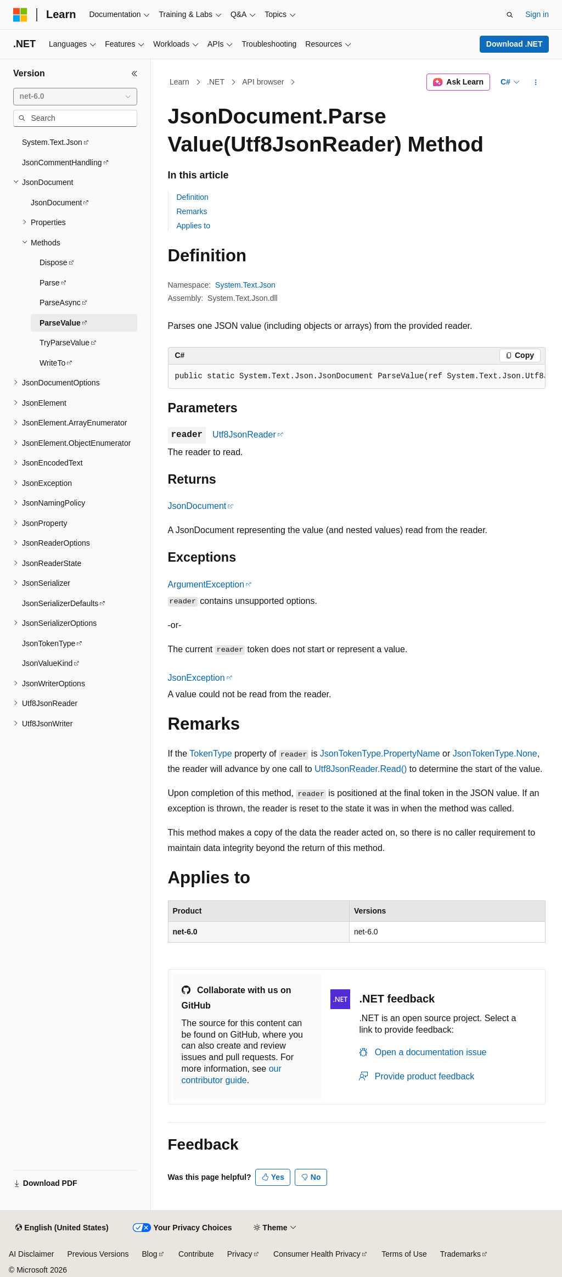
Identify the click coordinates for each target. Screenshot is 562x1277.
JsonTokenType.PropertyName (380, 753)
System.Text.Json (245, 285)
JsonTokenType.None (495, 753)
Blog (150, 1254)
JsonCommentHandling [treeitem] (62, 162)
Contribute (196, 1254)
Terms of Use (403, 1254)
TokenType (210, 753)
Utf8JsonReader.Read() (360, 769)
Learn (179, 81)
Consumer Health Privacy (317, 1254)
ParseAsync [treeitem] (60, 302)
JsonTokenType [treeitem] (48, 643)
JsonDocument (197, 506)
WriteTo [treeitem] (52, 363)
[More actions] (535, 82)
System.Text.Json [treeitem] (52, 142)
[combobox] (75, 96)
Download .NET (514, 44)
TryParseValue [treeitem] (64, 342)
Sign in (537, 14)
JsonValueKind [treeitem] (47, 663)
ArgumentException (206, 584)
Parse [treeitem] (50, 282)
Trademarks (460, 1254)
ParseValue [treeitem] (60, 322)
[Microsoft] (20, 15)
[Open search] (510, 15)
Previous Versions (97, 1254)
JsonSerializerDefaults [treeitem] (60, 603)
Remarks (192, 211)
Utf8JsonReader (244, 434)
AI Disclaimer (31, 1254)
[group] (357, 377)
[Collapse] (134, 73)
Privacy (239, 1254)
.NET (215, 81)
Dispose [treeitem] (54, 262)
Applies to (193, 225)
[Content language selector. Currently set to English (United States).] (62, 1228)
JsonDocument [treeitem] (56, 202)
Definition (193, 197)
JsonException (196, 677)
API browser (263, 81)
